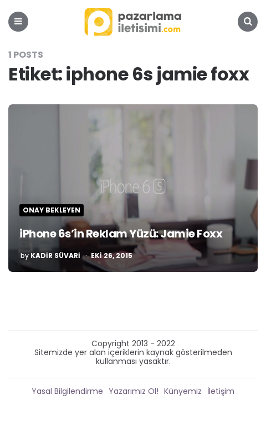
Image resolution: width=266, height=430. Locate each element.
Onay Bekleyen (51, 210)
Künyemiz (183, 391)
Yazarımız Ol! (133, 391)
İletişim (220, 391)
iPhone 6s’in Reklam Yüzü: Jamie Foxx (120, 233)
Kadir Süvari (55, 256)
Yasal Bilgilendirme (67, 391)
